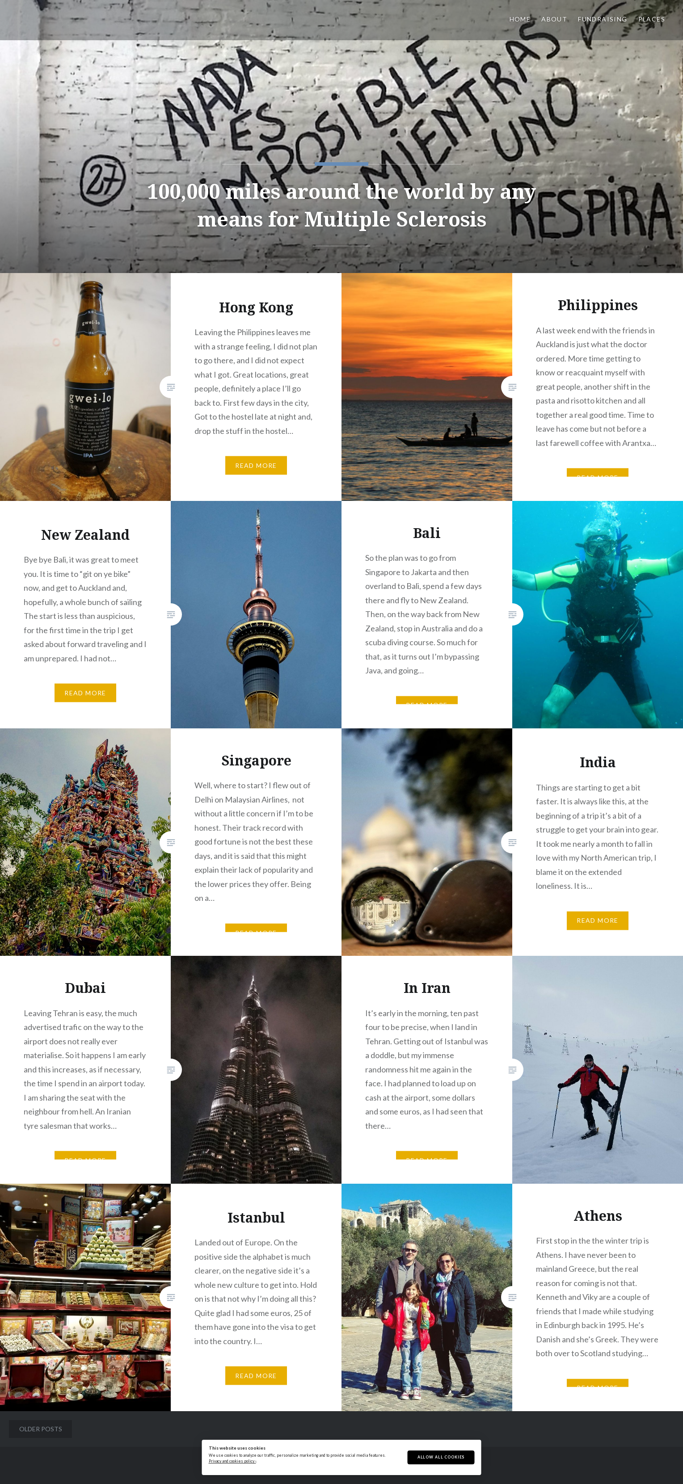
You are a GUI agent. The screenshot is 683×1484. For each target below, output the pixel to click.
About (554, 19)
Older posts (40, 1429)
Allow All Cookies (440, 1457)
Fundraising (602, 19)
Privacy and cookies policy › (232, 1461)
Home (520, 19)
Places (651, 19)
